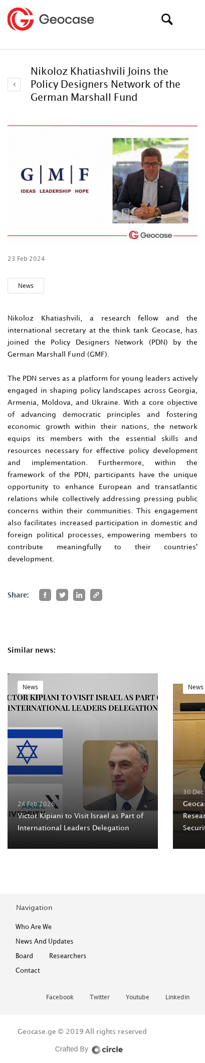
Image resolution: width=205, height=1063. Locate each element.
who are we (34, 926)
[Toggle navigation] (189, 19)
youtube (137, 997)
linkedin (177, 997)
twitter (100, 997)
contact (28, 970)
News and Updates (45, 941)
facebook (60, 997)
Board (24, 955)
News (26, 285)
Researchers (68, 955)
